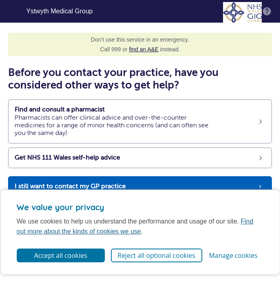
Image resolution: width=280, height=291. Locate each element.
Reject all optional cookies (156, 255)
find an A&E (143, 49)
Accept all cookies (60, 255)
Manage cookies (233, 255)
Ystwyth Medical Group (59, 11)
